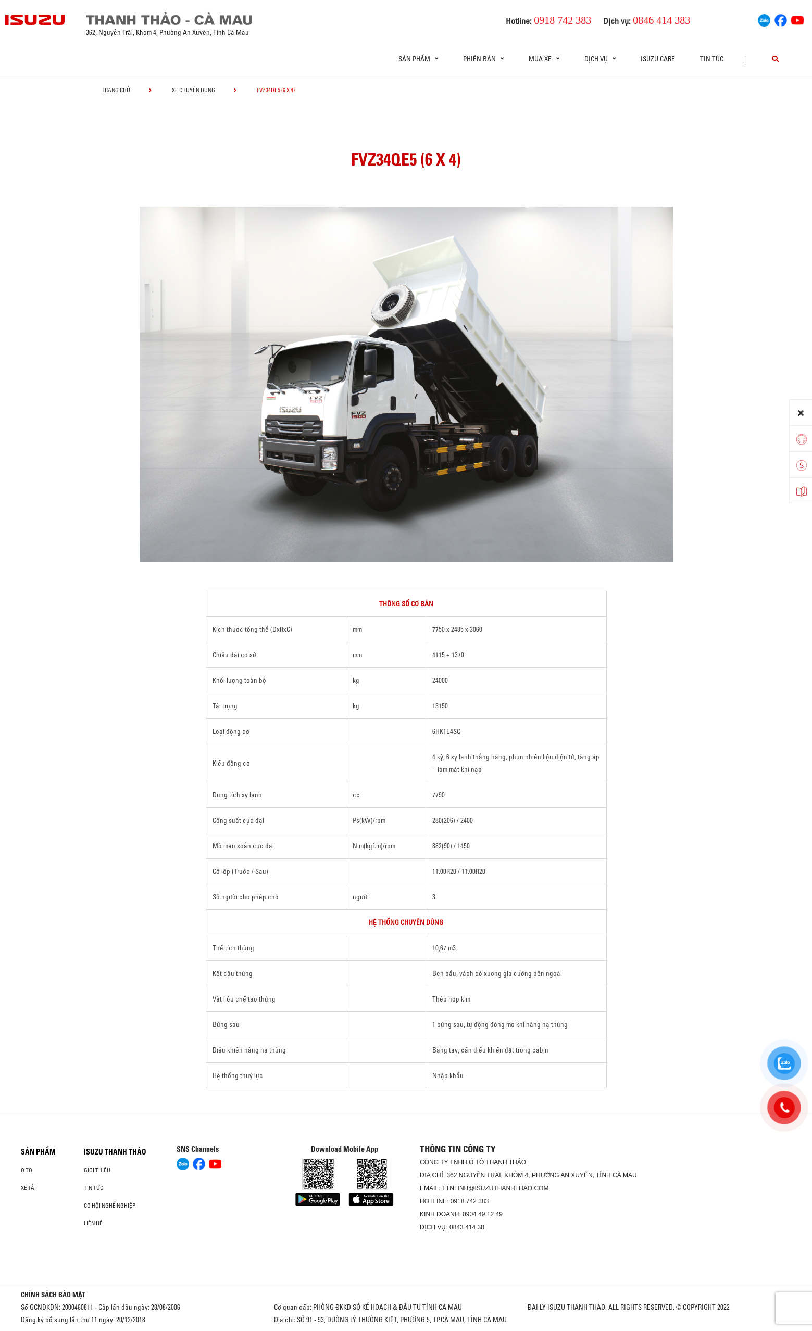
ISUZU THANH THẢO (115, 1152)
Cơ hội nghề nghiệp (109, 1205)
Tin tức (711, 59)
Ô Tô (26, 1170)
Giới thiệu (97, 1170)
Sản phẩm (38, 1152)
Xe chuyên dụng (193, 90)
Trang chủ (116, 90)
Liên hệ (93, 1223)
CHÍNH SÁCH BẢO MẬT (53, 1294)
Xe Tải (28, 1187)
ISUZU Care (658, 59)
